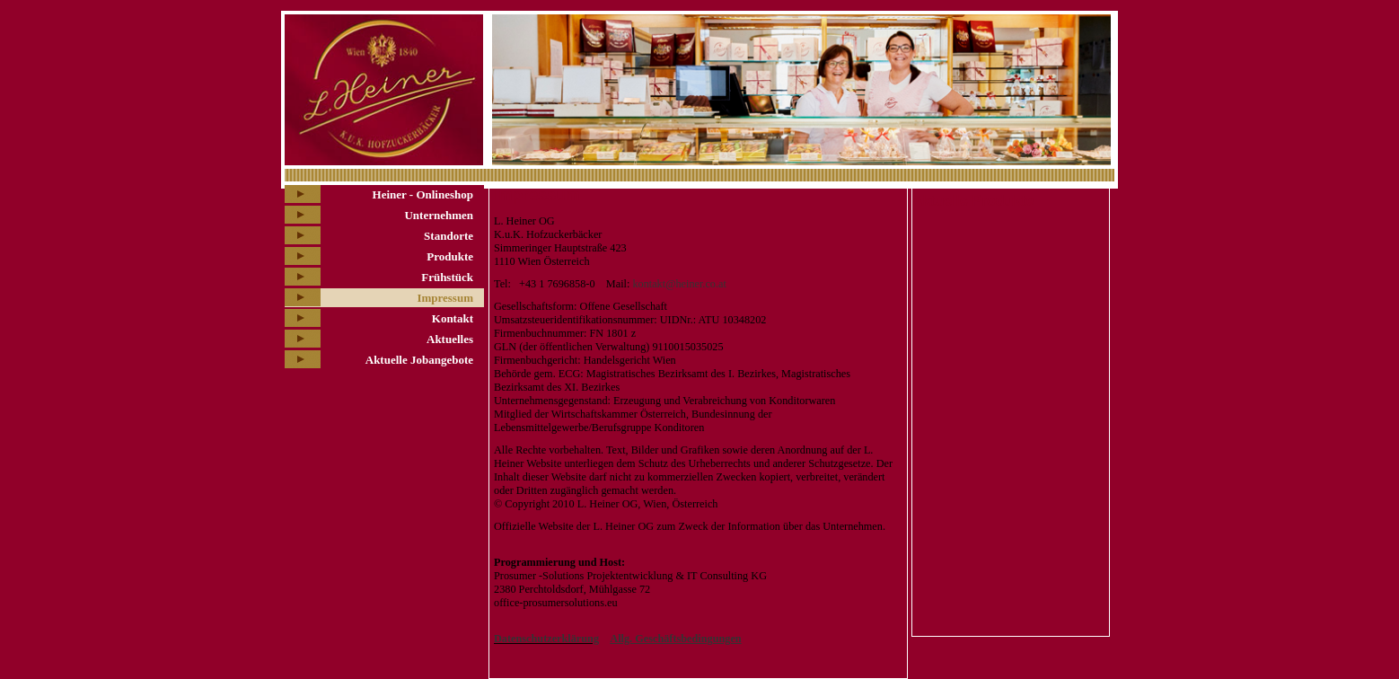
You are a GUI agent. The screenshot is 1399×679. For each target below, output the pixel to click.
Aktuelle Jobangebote (419, 359)
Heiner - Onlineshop (423, 194)
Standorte (448, 235)
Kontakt (452, 318)
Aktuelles (450, 339)
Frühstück (447, 277)
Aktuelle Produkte (973, 200)
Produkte (450, 256)
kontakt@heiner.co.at (679, 284)
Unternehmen (438, 215)
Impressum (445, 297)
